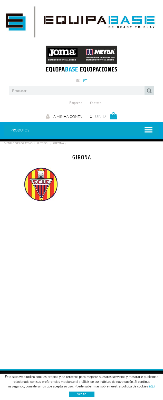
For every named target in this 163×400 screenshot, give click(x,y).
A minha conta (64, 116)
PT (85, 80)
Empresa (75, 103)
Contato (95, 103)
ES (78, 80)
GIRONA (58, 143)
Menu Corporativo (18, 143)
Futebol (43, 143)
